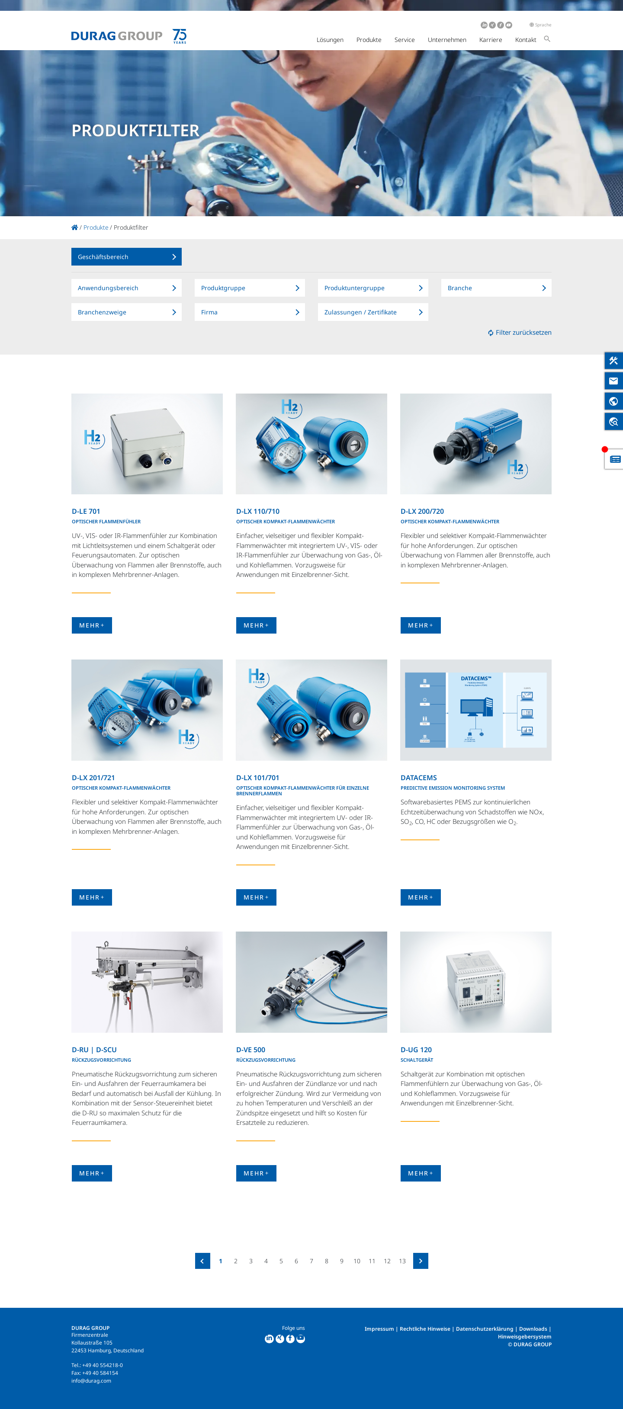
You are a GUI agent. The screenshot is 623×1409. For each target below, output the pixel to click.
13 (402, 1261)
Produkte (369, 39)
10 (356, 1261)
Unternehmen (447, 39)
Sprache (541, 25)
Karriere (490, 39)
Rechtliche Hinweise (425, 1328)
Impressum (379, 1328)
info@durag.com (91, 1380)
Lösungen (330, 39)
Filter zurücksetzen (519, 332)
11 (372, 1261)
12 (387, 1261)
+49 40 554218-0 (102, 1365)
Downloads (533, 1328)
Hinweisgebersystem (525, 1336)
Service (405, 39)
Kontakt (525, 39)
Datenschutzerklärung (485, 1328)
